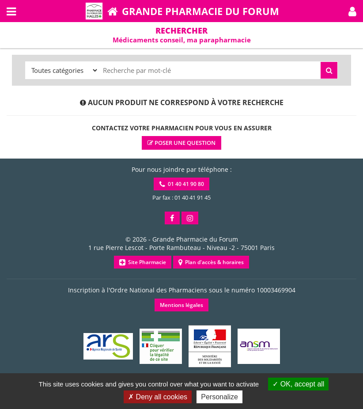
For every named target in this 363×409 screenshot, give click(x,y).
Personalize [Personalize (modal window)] (219, 397)
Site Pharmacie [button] (142, 262)
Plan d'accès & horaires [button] (211, 262)
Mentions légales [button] (181, 305)
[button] (352, 11)
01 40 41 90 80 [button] (181, 184)
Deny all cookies (157, 397)
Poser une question (181, 143)
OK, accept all (298, 384)
